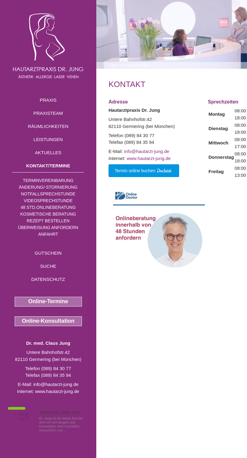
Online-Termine (48, 301)
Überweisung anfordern (48, 227)
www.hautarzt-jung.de (57, 391)
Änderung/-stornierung (48, 187)
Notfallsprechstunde (48, 193)
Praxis (48, 100)
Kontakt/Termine (48, 165)
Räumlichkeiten (48, 126)
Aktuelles (48, 152)
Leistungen (48, 139)
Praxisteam (48, 113)
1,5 (23, 416)
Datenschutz (48, 279)
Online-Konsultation (48, 321)
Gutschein (48, 253)
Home (113, 65)
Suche (48, 266)
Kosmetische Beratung (48, 214)
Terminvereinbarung (48, 180)
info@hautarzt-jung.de (56, 384)
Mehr (72, 430)
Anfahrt (48, 234)
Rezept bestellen (48, 220)
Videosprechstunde (48, 200)
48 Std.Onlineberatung (48, 207)
